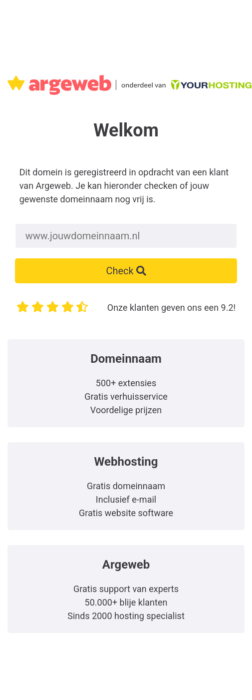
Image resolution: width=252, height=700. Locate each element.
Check (126, 271)
